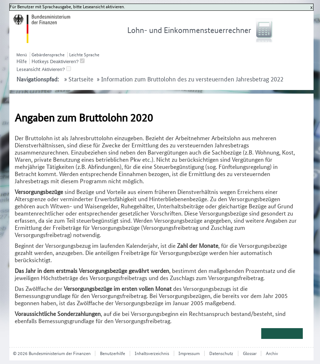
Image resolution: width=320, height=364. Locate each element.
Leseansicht (28, 69)
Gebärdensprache (48, 54)
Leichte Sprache (84, 54)
